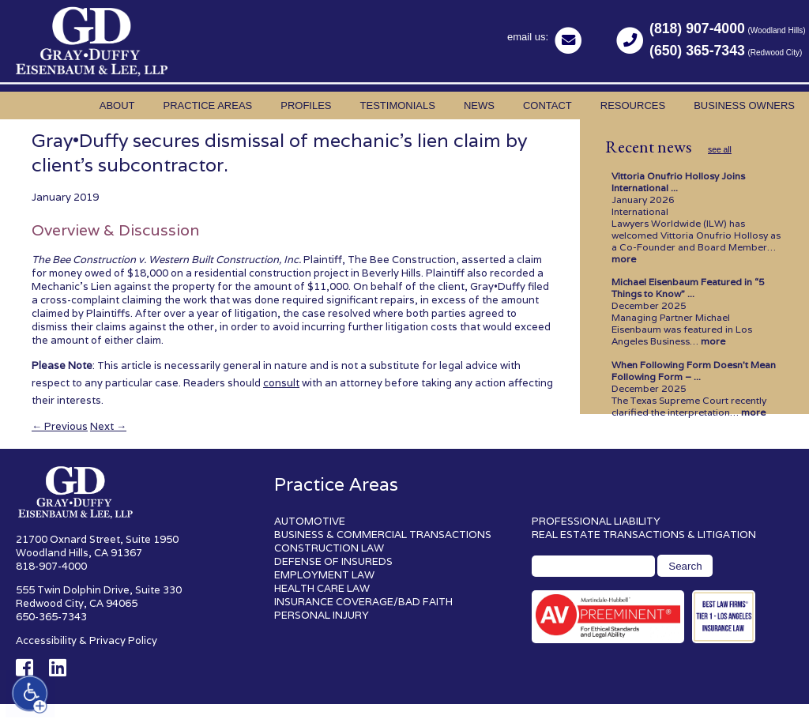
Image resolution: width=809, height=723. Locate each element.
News (479, 105)
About (117, 105)
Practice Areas (208, 105)
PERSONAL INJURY (321, 615)
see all (720, 149)
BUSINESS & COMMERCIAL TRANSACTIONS (382, 534)
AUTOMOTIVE (309, 521)
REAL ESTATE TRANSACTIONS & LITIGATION (644, 534)
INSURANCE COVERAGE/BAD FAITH (363, 601)
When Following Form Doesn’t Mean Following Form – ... (693, 370)
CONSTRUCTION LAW (329, 548)
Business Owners (744, 105)
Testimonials (397, 105)
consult (281, 383)
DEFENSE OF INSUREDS (333, 561)
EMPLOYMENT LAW (324, 575)
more (623, 259)
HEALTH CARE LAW (322, 588)
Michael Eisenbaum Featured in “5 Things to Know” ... (688, 287)
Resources (632, 105)
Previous (60, 426)
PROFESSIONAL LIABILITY (596, 521)
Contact (547, 105)
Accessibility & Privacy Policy (86, 640)
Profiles (305, 105)
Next (108, 426)
